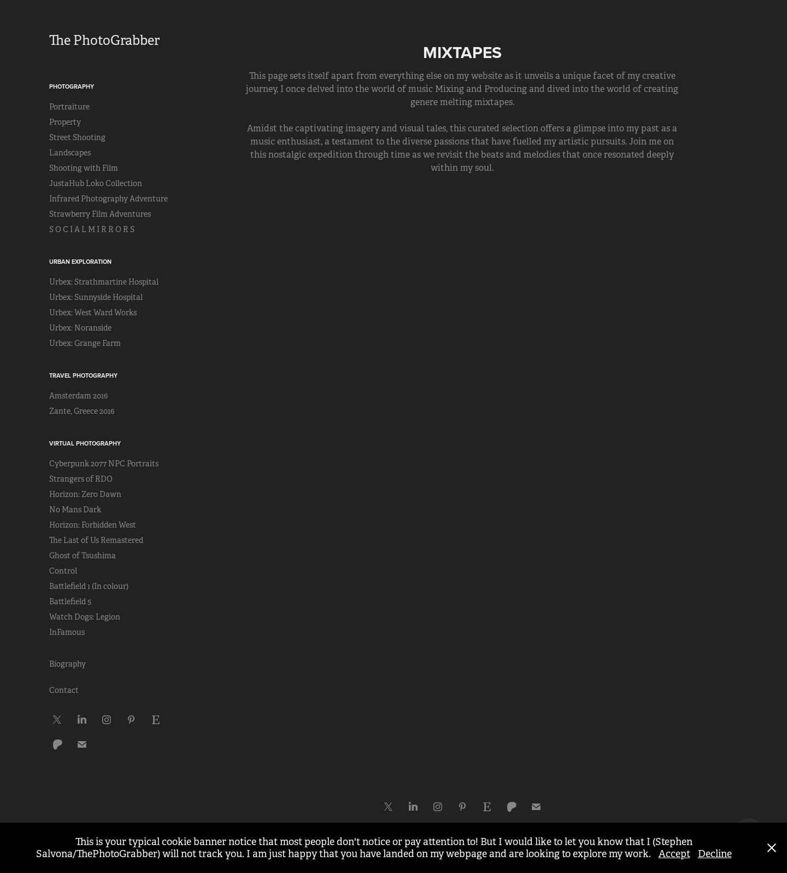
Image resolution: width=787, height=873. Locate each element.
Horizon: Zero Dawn (85, 494)
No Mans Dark (75, 509)
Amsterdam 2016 (78, 396)
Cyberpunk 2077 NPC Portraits (103, 464)
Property (65, 122)
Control (63, 571)
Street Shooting (77, 137)
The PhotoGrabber (104, 40)
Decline (715, 854)
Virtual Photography (85, 443)
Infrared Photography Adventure (108, 199)
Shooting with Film (83, 168)
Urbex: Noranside (80, 328)
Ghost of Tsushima (82, 555)
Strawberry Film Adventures (100, 214)
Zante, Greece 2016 (81, 411)
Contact (64, 690)
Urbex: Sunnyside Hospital (96, 297)
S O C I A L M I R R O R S (91, 229)
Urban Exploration (80, 261)
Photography (71, 86)
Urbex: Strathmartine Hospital (103, 282)
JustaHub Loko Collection (95, 183)
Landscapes (70, 153)
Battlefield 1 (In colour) (88, 586)
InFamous (67, 632)
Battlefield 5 (70, 601)
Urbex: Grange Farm (85, 343)
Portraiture (69, 107)
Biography (67, 664)
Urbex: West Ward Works (93, 312)
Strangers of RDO (81, 479)
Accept (674, 854)
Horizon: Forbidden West (92, 525)
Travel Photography (83, 375)
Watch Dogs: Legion (84, 617)
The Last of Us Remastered (96, 540)
